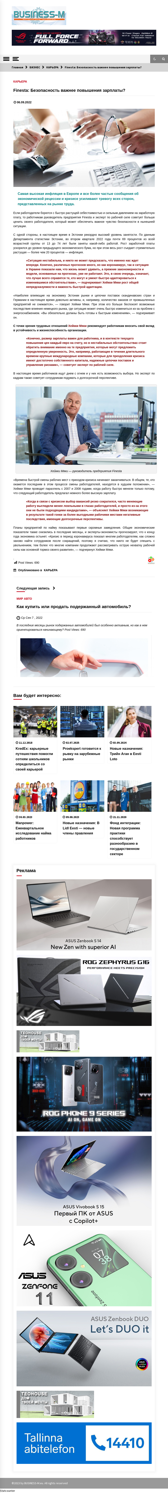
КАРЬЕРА (20, 81)
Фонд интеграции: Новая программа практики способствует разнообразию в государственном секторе (125, 838)
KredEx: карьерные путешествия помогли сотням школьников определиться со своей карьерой (34, 759)
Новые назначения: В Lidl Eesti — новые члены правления (81, 828)
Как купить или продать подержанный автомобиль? (74, 606)
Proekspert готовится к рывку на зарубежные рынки (82, 754)
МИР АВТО (24, 598)
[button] (154, 59)
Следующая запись (36, 588)
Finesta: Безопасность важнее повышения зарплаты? (69, 90)
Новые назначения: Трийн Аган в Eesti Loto (126, 754)
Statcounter (7, 1491)
